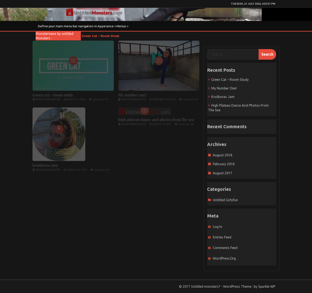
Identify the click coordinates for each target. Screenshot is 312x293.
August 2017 (222, 173)
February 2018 (224, 164)
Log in (217, 226)
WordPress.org (224, 258)
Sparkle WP (266, 286)
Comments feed (225, 248)
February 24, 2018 (164, 98)
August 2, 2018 (75, 98)
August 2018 (222, 155)
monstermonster (47, 98)
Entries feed (222, 237)
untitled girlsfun (225, 200)
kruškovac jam (45, 163)
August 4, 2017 (161, 122)
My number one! (132, 93)
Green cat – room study (100, 36)
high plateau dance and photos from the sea (156, 118)
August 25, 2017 (76, 168)
